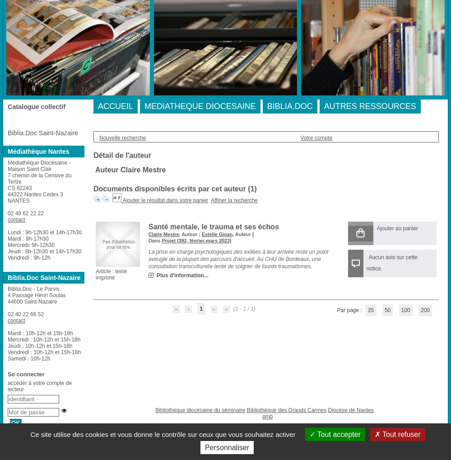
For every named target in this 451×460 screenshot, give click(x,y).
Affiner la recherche (234, 200)
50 (388, 310)
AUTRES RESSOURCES (370, 106)
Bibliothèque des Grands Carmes (286, 410)
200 (425, 310)
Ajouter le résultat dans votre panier (165, 200)
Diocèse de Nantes (351, 410)
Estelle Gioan (217, 234)
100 (405, 310)
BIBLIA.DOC (290, 106)
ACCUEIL (115, 106)
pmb (267, 416)
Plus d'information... (183, 275)
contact (16, 220)
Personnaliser (227, 447)
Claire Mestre (164, 234)
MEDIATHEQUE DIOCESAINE (200, 106)
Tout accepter (335, 434)
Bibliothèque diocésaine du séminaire (200, 410)
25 (371, 310)
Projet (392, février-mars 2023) (196, 240)
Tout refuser (398, 434)
